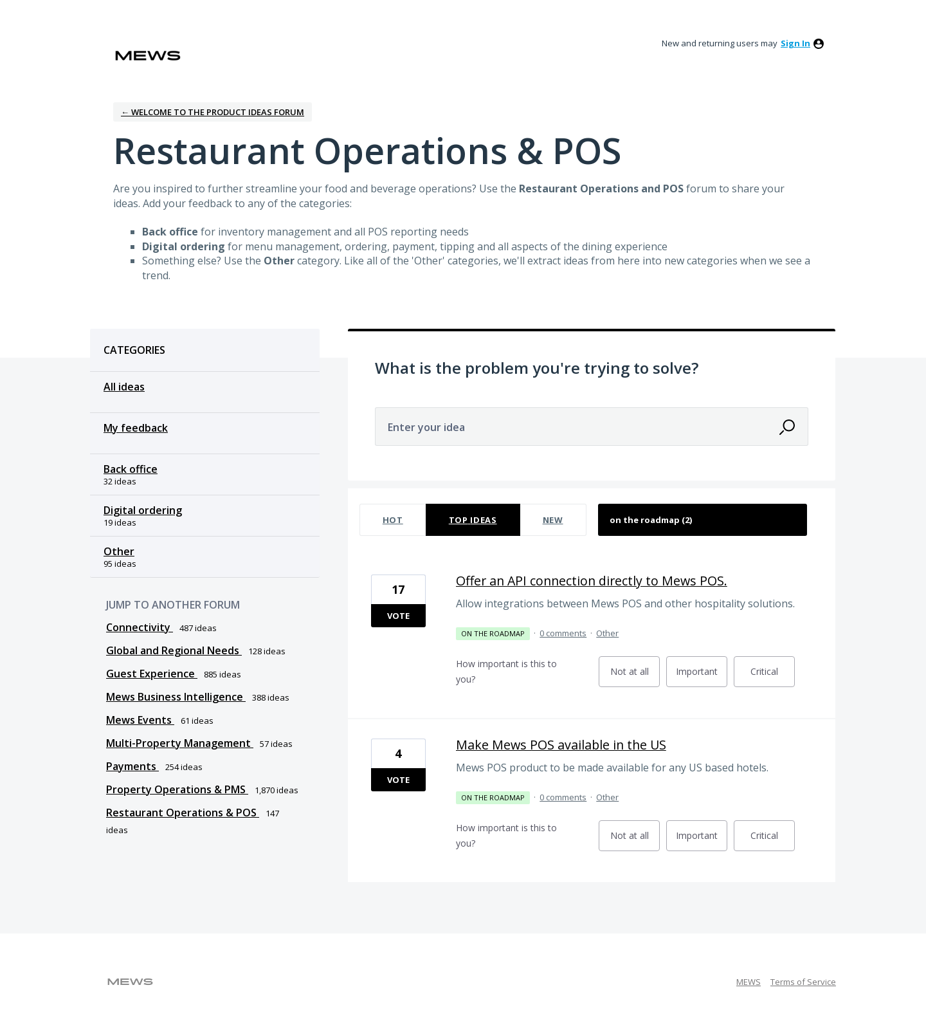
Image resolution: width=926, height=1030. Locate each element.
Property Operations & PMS (177, 789)
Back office (131, 469)
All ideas (124, 387)
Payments (132, 766)
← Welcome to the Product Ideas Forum (212, 112)
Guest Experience (151, 674)
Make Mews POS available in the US (561, 744)
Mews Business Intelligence (176, 697)
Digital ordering (143, 510)
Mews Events (140, 720)
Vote (398, 615)
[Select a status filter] (703, 520)
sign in (795, 43)
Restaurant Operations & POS (182, 812)
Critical (772, 676)
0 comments (563, 633)
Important (701, 676)
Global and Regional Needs (174, 650)
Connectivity (139, 627)
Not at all (635, 676)
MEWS (748, 982)
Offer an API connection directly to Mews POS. (591, 580)
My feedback (136, 428)
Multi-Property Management (179, 743)
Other (119, 551)
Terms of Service (803, 982)
